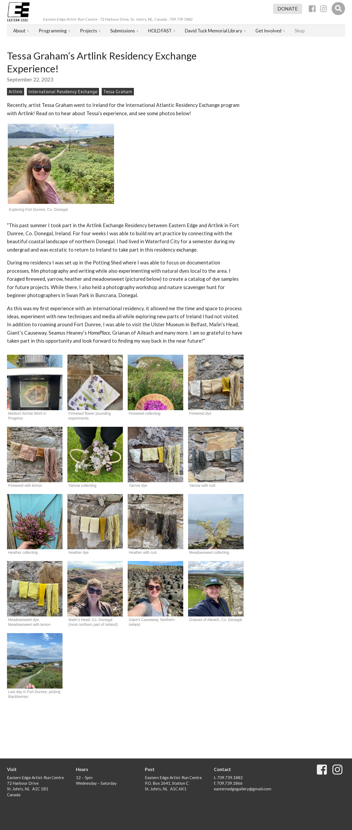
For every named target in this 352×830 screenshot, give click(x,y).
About (19, 30)
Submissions (122, 30)
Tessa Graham (117, 92)
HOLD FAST (160, 30)
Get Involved (268, 30)
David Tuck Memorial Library (213, 30)
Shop (300, 30)
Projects (88, 30)
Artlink (16, 92)
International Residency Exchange (62, 92)
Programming (53, 30)
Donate (287, 9)
